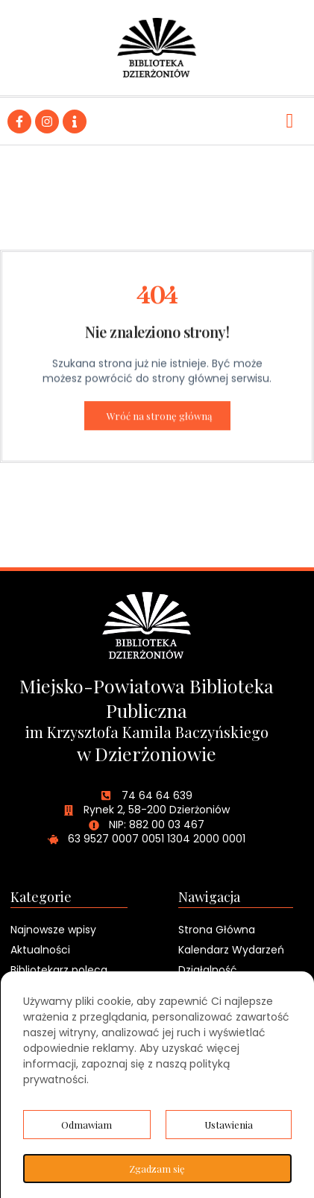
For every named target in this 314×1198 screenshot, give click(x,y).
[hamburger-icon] (290, 121)
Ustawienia (228, 1124)
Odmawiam (86, 1124)
